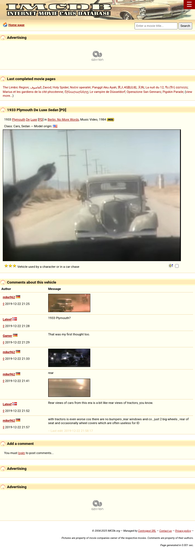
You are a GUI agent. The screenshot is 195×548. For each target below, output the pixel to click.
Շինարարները (76, 92)
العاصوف (35, 87)
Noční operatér (80, 87)
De (28, 119)
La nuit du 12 (154, 87)
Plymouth (18, 119)
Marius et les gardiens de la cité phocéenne (33, 92)
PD (41, 119)
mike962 (9, 297)
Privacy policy (183, 530)
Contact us (165, 530)
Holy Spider (61, 87)
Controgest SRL (147, 530)
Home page (16, 25)
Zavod (47, 87)
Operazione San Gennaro (144, 92)
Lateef (7, 319)
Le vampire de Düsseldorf (107, 92)
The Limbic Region (16, 87)
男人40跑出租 (127, 87)
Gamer (7, 336)
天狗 (141, 87)
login (21, 453)
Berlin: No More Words (63, 119)
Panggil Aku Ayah (104, 87)
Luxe (33, 119)
